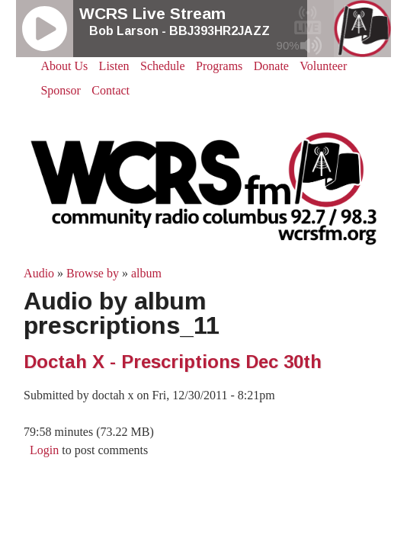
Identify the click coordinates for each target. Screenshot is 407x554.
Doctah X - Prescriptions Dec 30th (173, 361)
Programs (219, 65)
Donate (271, 65)
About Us (64, 65)
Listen (114, 65)
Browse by (92, 273)
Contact (110, 90)
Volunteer (323, 65)
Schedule (162, 65)
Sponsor (60, 90)
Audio (39, 273)
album (146, 273)
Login (44, 450)
